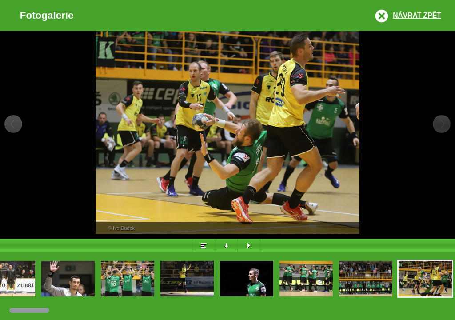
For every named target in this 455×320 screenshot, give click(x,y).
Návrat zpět (417, 15)
